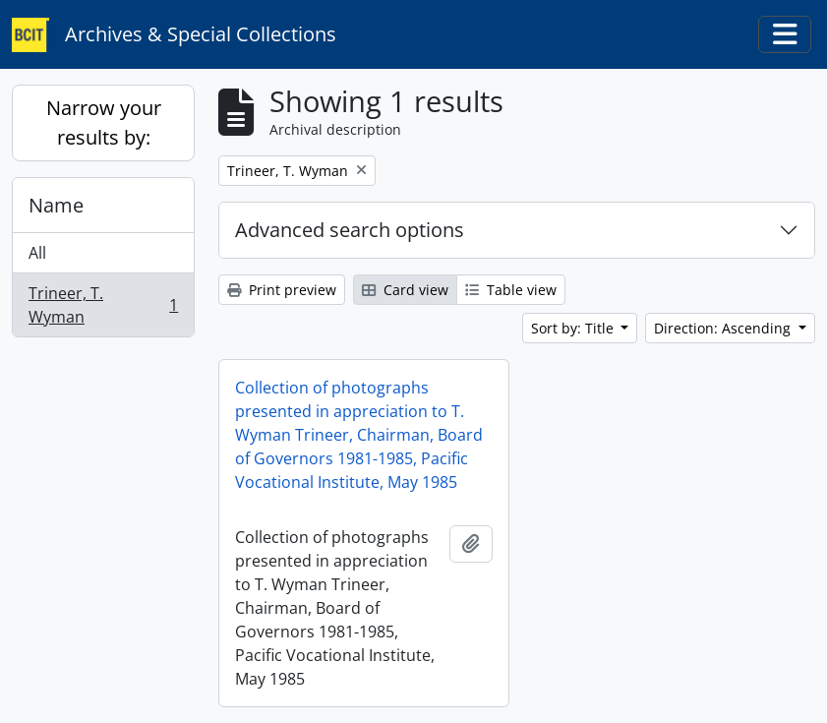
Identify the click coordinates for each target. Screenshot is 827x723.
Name (56, 205)
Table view (511, 289)
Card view (405, 289)
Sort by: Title (574, 328)
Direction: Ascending (724, 328)
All (37, 253)
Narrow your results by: (103, 122)
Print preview (281, 289)
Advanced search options (349, 229)
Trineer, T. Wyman (103, 305)
